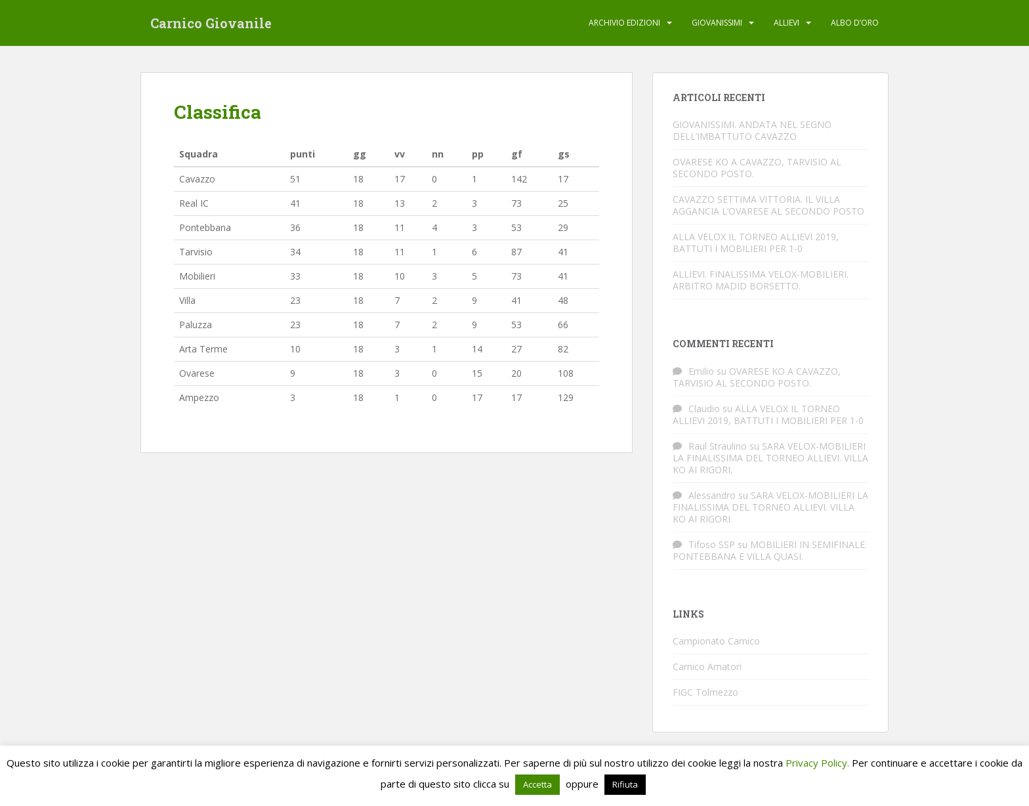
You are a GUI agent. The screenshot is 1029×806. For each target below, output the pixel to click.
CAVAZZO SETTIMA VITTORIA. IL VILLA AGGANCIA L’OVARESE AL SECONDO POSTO (768, 205)
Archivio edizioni (624, 22)
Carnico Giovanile (211, 23)
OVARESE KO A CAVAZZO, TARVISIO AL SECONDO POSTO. (757, 168)
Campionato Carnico (716, 641)
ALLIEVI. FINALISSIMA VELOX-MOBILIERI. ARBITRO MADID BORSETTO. (761, 280)
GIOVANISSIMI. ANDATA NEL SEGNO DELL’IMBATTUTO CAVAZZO (752, 130)
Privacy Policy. (817, 762)
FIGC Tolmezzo (705, 692)
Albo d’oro (855, 22)
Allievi (786, 22)
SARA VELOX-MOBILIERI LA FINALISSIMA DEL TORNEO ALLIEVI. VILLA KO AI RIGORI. (770, 458)
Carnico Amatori (707, 666)
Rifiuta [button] (625, 784)
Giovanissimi (717, 22)
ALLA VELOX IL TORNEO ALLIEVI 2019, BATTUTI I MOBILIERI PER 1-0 (756, 242)
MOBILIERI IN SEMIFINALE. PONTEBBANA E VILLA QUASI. (770, 550)
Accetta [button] (537, 784)
